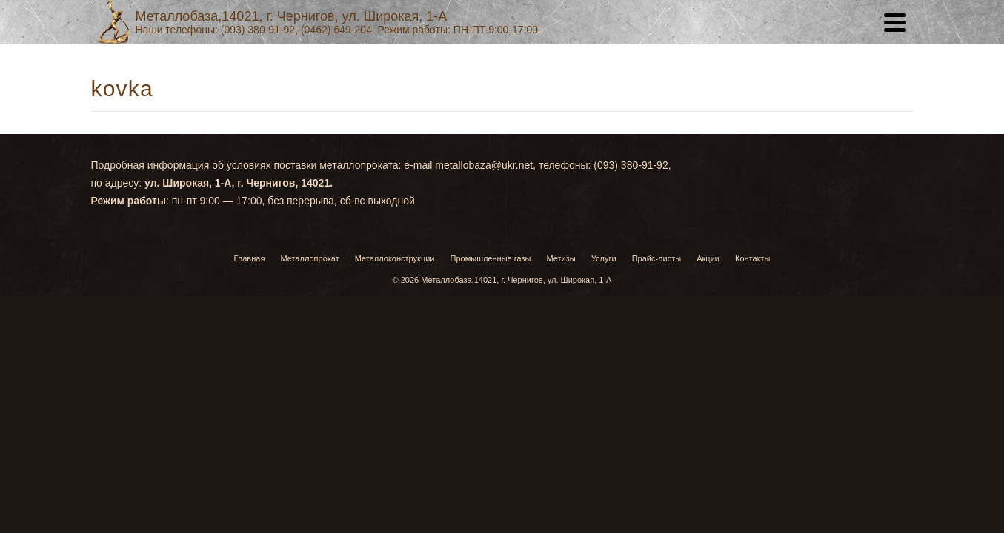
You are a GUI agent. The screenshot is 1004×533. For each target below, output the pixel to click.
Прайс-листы (506, 163)
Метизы (561, 393)
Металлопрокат (309, 393)
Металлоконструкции (395, 393)
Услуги (421, 163)
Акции (589, 163)
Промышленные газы (491, 393)
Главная (339, 163)
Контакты (660, 163)
